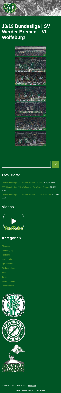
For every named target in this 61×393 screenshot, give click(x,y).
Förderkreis (7, 259)
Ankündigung (7, 250)
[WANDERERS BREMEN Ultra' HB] (9, 8)
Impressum (32, 386)
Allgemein (6, 246)
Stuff (4, 272)
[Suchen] (55, 164)
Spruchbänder (8, 264)
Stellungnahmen (9, 268)
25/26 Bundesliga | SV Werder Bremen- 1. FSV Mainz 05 (26, 195)
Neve (18, 390)
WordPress (40, 390)
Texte (4, 277)
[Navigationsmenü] (56, 8)
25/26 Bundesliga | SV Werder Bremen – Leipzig (23, 183)
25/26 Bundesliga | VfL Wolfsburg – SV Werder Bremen (25, 187)
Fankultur (6, 255)
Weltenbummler (9, 281)
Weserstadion (8, 286)
